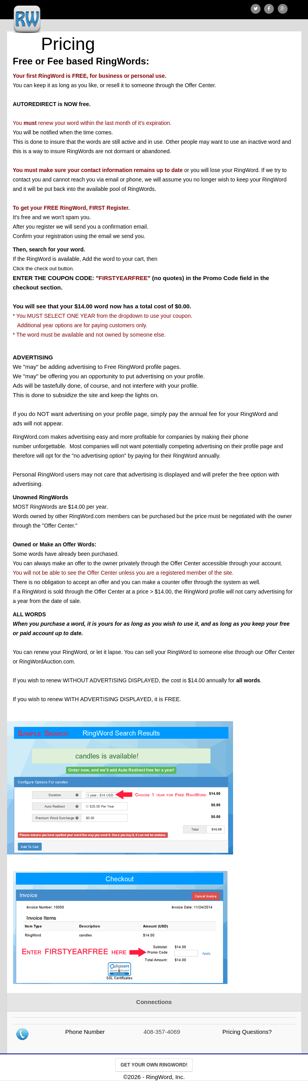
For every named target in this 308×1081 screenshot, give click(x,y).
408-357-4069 (162, 1031)
